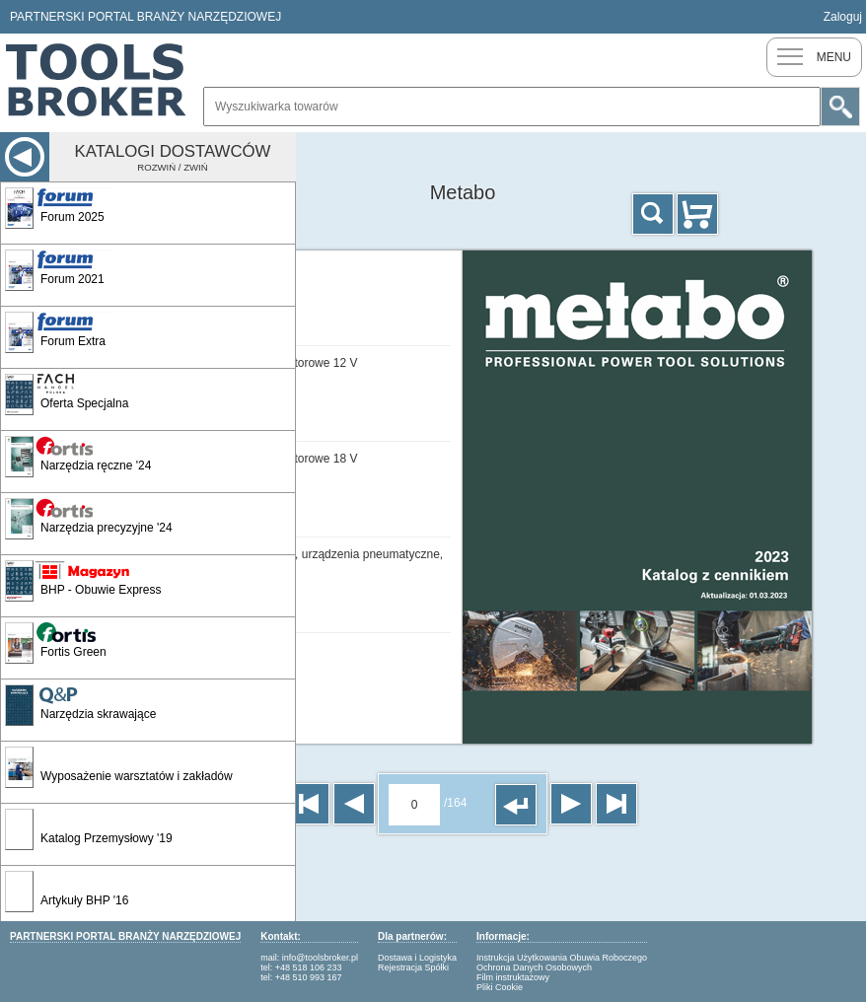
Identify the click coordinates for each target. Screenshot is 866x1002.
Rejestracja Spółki (413, 967)
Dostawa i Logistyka (417, 958)
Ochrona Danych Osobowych (534, 967)
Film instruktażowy (512, 977)
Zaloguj (843, 17)
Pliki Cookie (499, 987)
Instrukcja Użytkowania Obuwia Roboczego (561, 958)
